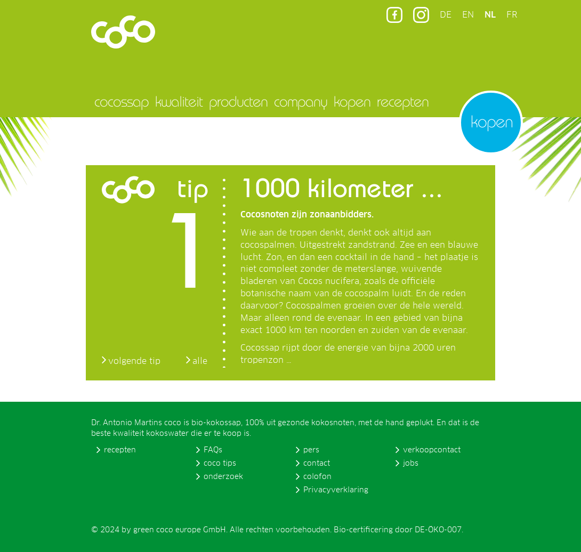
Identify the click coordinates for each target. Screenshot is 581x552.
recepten (403, 101)
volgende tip (134, 361)
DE (445, 15)
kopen (352, 101)
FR (511, 15)
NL (490, 15)
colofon (317, 477)
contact (316, 463)
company (300, 101)
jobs (410, 463)
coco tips (220, 463)
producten (238, 101)
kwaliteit (179, 101)
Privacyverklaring (335, 490)
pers (311, 450)
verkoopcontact (432, 450)
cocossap (121, 101)
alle (199, 361)
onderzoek (223, 477)
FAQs (213, 450)
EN (468, 15)
